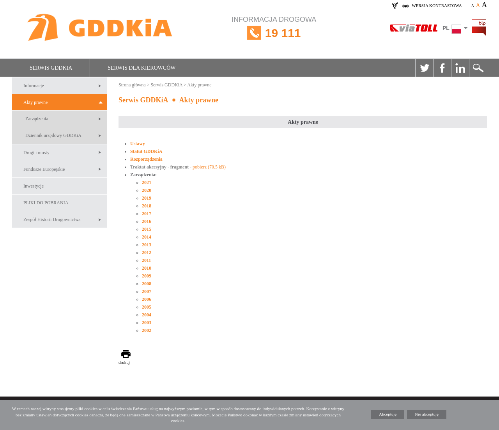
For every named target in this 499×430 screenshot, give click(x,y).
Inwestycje (33, 186)
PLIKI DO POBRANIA (45, 202)
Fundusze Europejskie (44, 169)
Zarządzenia (36, 118)
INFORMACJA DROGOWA (274, 33)
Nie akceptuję (427, 414)
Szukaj (478, 68)
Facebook (442, 68)
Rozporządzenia (146, 159)
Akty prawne (35, 102)
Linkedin (460, 68)
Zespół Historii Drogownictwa (52, 219)
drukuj (124, 362)
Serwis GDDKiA (51, 68)
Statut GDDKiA (146, 151)
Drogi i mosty (36, 152)
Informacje (33, 85)
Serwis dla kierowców (141, 68)
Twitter (424, 68)
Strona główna (132, 85)
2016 (146, 221)
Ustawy (137, 143)
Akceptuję (387, 414)
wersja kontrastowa (437, 5)
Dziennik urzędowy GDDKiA (53, 135)
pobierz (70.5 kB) (209, 167)
